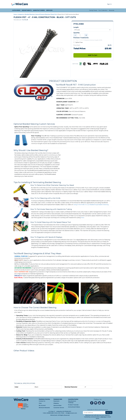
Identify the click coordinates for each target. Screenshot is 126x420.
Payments (56, 401)
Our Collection (103, 10)
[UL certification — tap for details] (89, 64)
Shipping (56, 403)
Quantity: (76, 32)
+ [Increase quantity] (86, 35)
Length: (76, 27)
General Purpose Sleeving (42, 14)
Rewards (111, 10)
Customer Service (44, 399)
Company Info (58, 399)
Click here (103, 416)
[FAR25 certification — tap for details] (103, 64)
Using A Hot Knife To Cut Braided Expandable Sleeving (91, 204)
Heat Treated (87, 40)
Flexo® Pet (54, 14)
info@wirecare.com (71, 413)
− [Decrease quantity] (75, 35)
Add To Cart (92, 55)
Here (82, 217)
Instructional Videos (74, 407)
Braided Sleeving (29, 14)
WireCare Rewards (44, 407)
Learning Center (73, 399)
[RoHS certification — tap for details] (80, 63)
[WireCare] (21, 4)
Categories (21, 14)
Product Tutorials (73, 404)
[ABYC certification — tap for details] (95, 64)
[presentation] (13, 4)
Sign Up (108, 412)
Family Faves (93, 10)
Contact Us (42, 401)
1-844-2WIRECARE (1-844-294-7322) (54, 413)
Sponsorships (57, 405)
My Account (42, 405)
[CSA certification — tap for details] (84, 63)
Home (15, 14)
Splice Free (78, 42)
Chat (40, 403)
